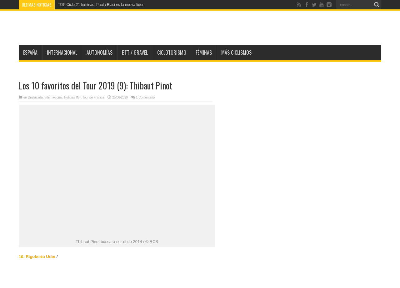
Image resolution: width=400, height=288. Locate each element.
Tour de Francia (93, 97)
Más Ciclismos (236, 52)
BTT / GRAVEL (135, 52)
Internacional (62, 52)
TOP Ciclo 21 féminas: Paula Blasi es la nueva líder (100, 5)
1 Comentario (145, 97)
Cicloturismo (171, 52)
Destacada (35, 97)
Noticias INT (72, 97)
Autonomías (99, 52)
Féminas (204, 52)
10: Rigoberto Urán (37, 256)
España (30, 52)
